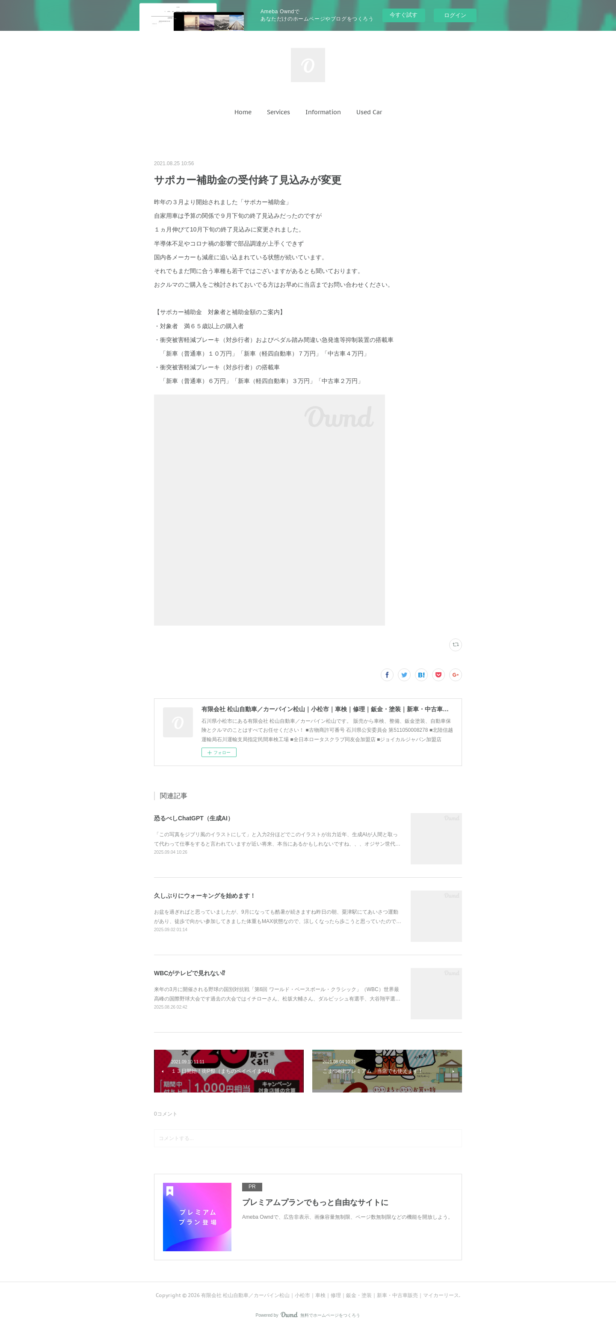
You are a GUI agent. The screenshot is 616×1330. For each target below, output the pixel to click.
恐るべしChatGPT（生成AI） (194, 818)
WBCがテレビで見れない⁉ (189, 973)
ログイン (455, 15)
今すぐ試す (404, 15)
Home (243, 112)
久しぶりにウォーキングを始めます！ (205, 895)
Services (278, 112)
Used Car (369, 112)
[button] (243, 112)
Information (323, 112)
